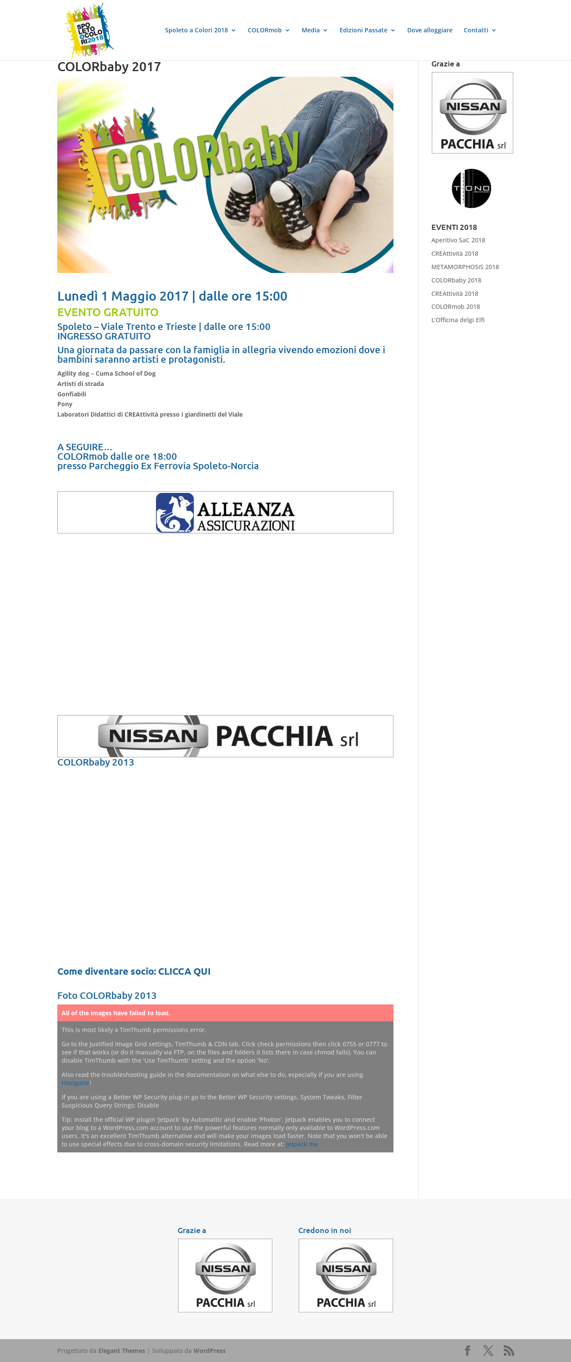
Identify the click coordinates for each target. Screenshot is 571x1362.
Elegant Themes (121, 1350)
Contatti (476, 30)
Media (311, 30)
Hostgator (76, 1083)
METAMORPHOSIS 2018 (465, 267)
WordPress (209, 1350)
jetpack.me (302, 1144)
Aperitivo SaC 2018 (458, 240)
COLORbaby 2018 (456, 280)
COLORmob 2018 (455, 306)
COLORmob (265, 30)
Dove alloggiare (429, 30)
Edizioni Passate (363, 30)
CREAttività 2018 (454, 253)
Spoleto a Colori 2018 (196, 30)
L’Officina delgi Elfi (458, 320)
